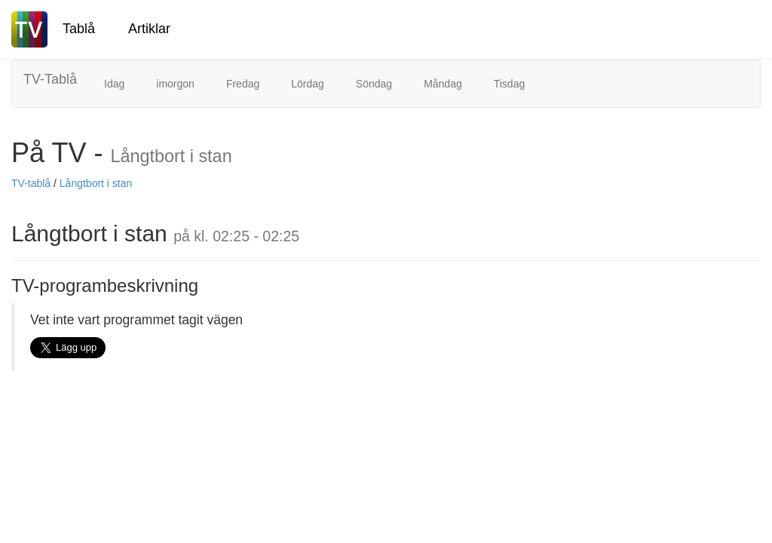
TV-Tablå (50, 79)
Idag (114, 84)
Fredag (242, 84)
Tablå (79, 28)
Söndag (374, 84)
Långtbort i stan (96, 183)
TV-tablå (31, 183)
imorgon (175, 84)
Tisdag (509, 84)
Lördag (307, 84)
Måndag (443, 84)
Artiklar (149, 28)
